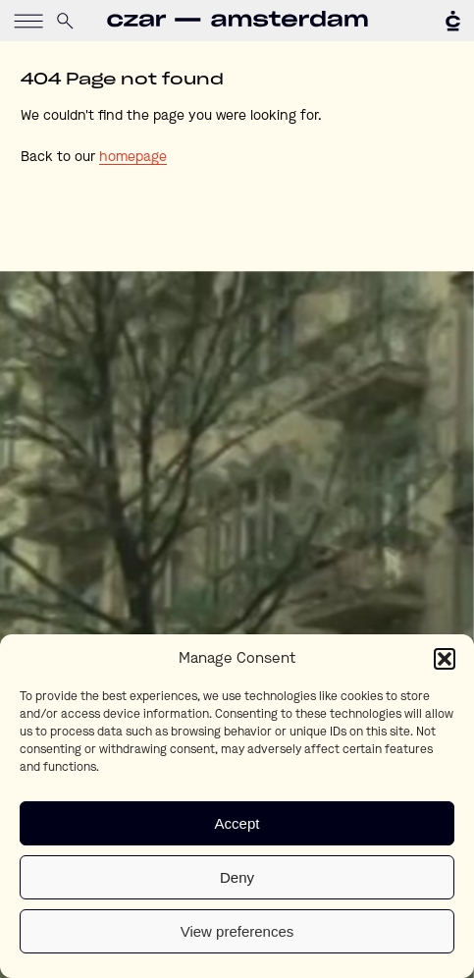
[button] (444, 659)
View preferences (237, 931)
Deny (237, 877)
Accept (237, 823)
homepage (133, 157)
